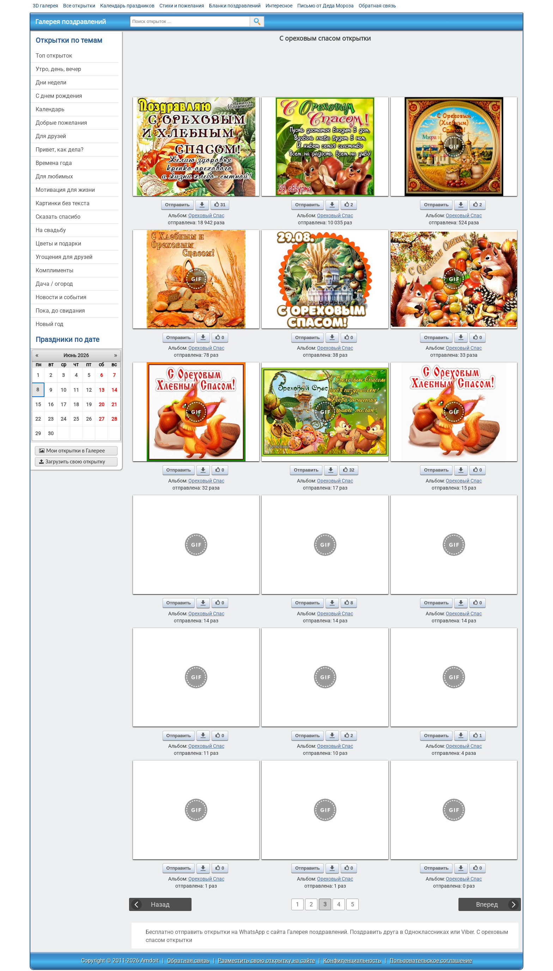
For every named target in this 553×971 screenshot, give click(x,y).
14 (114, 390)
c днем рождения (59, 96)
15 (38, 404)
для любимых (54, 176)
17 (63, 404)
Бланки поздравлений (235, 5)
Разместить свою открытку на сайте (266, 960)
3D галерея (45, 5)
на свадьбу (51, 230)
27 (101, 419)
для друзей (51, 136)
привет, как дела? (60, 149)
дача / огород (54, 283)
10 (63, 390)
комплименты (54, 270)
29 (38, 433)
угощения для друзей (64, 257)
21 (114, 404)
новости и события (61, 297)
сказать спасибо (58, 216)
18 (76, 404)
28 (114, 419)
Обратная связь (377, 5)
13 (101, 390)
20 (101, 404)
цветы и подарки (58, 243)
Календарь (50, 109)
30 (51, 433)
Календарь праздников (127, 5)
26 (89, 419)
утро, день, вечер (58, 69)
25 (76, 419)
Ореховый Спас (206, 215)
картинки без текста (63, 203)
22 (38, 419)
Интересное (279, 5)
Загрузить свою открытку (72, 461)
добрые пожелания (61, 122)
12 (89, 390)
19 (89, 404)
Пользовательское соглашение (431, 960)
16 (51, 404)
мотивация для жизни (65, 189)
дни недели (51, 82)
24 (63, 419)
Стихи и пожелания (181, 5)
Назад (160, 904)
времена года (54, 163)
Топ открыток (54, 55)
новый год (49, 324)
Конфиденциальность (352, 960)
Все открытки (79, 5)
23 (51, 419)
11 (76, 390)
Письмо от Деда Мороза (325, 5)
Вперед (487, 904)
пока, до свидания (60, 310)
